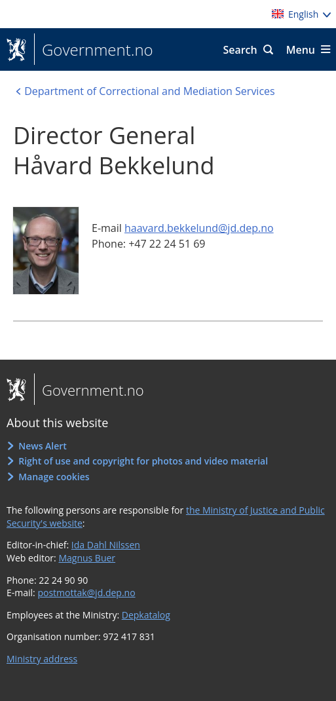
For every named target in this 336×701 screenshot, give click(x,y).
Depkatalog (146, 615)
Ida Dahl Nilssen (105, 545)
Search (240, 50)
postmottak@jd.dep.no (86, 592)
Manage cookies (53, 476)
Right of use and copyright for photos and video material (143, 461)
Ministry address (42, 659)
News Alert (42, 446)
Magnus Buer (86, 558)
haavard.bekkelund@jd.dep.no (199, 228)
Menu (300, 50)
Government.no (93, 50)
